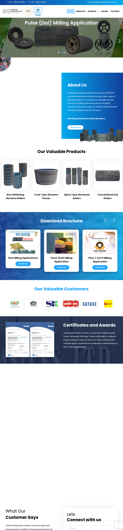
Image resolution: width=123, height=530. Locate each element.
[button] (58, 52)
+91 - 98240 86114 (40, 2)
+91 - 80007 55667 (18, 2)
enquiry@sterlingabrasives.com (102, 2)
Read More (75, 126)
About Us (80, 11)
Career (104, 11)
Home (71, 11)
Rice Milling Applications (23, 257)
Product (93, 11)
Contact (115, 11)
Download (23, 263)
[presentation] (4, 40)
